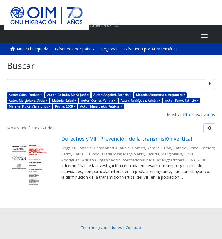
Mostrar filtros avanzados (191, 114)
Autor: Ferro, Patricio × (182, 101)
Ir (210, 83)
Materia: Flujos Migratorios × (29, 106)
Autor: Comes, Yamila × (98, 101)
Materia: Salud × (64, 101)
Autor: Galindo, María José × (68, 95)
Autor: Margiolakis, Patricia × (101, 106)
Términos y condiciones (101, 227)
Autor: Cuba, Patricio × (25, 95)
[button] (160, 36)
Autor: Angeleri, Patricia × (112, 95)
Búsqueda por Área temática (151, 49)
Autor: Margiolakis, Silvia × (28, 101)
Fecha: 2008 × (65, 106)
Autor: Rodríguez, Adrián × (140, 101)
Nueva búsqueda (32, 49)
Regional (109, 49)
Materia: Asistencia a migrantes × (160, 95)
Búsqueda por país (75, 49)
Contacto (133, 227)
